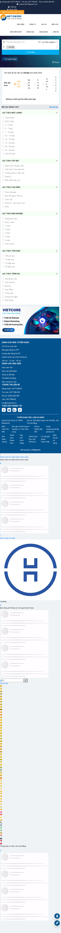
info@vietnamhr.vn (9, 403)
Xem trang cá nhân (7, 538)
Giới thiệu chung (4, 439)
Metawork (36, 450)
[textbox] (49, 42)
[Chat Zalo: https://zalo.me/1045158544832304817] (14, 410)
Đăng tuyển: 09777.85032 (12, 389)
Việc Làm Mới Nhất (9, 371)
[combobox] (50, 42)
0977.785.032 (33, 2)
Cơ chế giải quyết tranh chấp (45, 439)
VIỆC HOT (55, 24)
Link (6, 683)
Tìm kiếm (30, 52)
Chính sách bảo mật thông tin (33, 439)
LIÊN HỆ (56, 32)
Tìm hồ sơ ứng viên (9, 346)
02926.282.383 (49, 2)
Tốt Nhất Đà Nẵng (9, 378)
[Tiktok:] (20, 410)
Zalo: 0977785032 (9, 399)
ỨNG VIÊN (20, 24)
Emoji (2, 683)
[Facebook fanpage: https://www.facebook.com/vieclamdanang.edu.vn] (4, 410)
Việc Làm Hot (7, 368)
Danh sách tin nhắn (7, 457)
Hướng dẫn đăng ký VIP (11, 354)
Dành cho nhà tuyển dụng (12, 12)
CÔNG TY (32, 24)
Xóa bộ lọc (53, 107)
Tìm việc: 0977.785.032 (11, 392)
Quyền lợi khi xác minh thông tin (14, 357)
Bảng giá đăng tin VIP (10, 350)
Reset (55, 62)
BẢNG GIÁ (30, 32)
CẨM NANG (43, 32)
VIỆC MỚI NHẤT (16, 32)
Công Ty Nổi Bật (8, 375)
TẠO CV (44, 24)
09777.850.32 (16, 2)
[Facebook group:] (9, 410)
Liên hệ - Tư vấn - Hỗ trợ (11, 361)
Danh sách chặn (22, 457)
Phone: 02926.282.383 (10, 396)
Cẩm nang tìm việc (9, 382)
